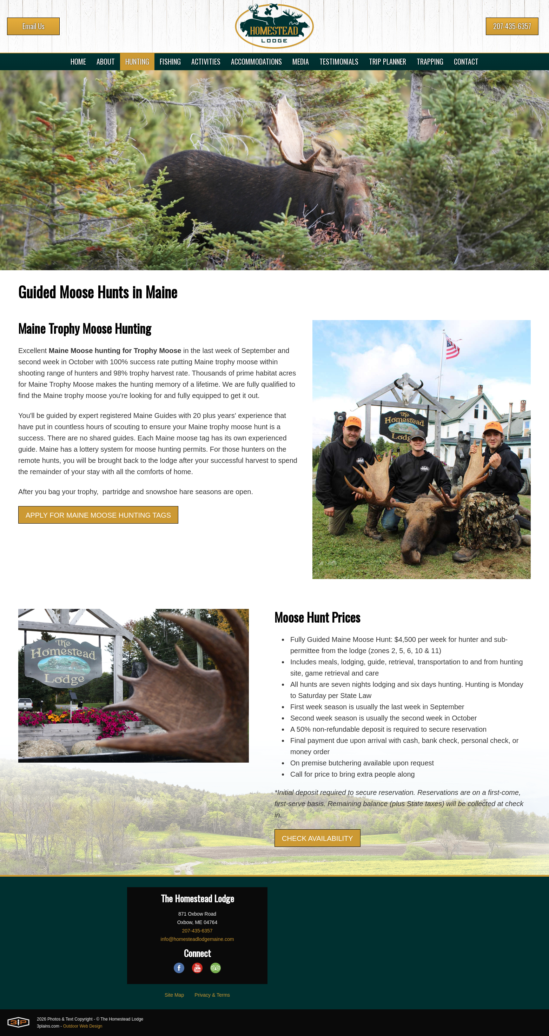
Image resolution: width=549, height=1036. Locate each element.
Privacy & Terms (212, 995)
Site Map (174, 995)
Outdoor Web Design (82, 1026)
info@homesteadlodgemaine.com (197, 939)
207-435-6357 (512, 26)
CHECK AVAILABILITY (317, 838)
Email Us (33, 26)
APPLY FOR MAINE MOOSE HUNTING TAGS (98, 515)
